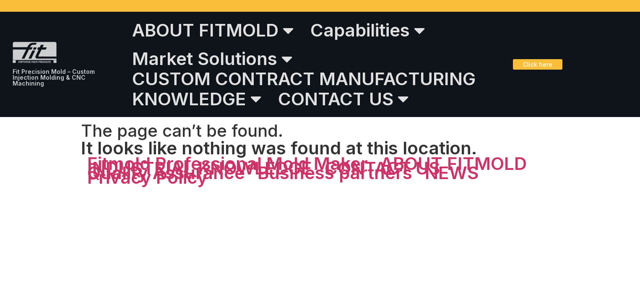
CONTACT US (343, 99)
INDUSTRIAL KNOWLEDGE (199, 168)
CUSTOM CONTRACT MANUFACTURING (304, 78)
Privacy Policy (147, 177)
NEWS (452, 172)
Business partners (335, 172)
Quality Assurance (166, 172)
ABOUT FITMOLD (213, 30)
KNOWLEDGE (196, 99)
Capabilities (367, 30)
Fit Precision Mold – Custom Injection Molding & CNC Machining (54, 77)
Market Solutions (212, 59)
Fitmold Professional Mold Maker (227, 163)
